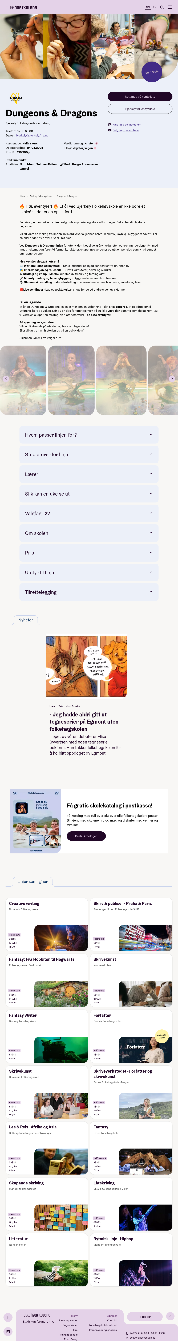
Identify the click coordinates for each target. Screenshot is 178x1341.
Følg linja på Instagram (124, 124)
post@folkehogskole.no (142, 1337)
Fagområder (70, 1325)
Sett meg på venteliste (140, 96)
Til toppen (145, 1317)
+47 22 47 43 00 (138, 1333)
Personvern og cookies (103, 1330)
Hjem (22, 196)
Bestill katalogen (86, 836)
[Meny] (170, 7)
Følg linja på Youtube (123, 130)
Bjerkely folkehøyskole (140, 109)
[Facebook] (8, 1317)
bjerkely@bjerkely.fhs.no (32, 135)
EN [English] (154, 7)
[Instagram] (8, 1331)
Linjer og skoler (68, 1320)
